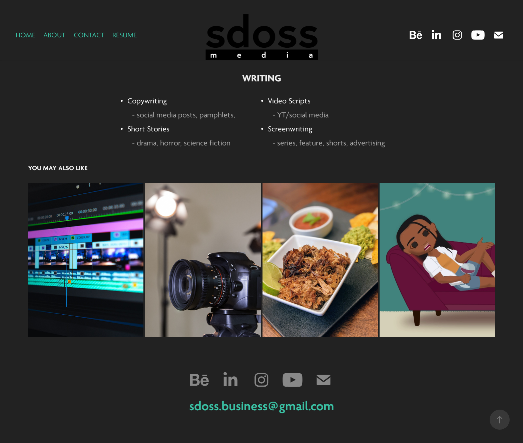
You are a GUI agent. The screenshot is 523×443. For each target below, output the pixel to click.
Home (25, 35)
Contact (89, 35)
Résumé (124, 35)
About (54, 35)
